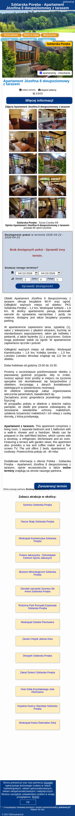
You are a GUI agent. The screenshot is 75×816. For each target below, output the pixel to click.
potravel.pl (68, 1)
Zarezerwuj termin (52, 487)
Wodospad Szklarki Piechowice (37, 622)
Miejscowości (49, 35)
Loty (9, 40)
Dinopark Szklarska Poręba (37, 656)
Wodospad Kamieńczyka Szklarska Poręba (37, 540)
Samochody (28, 40)
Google (48, 782)
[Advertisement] (37, 773)
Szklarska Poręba (58, 43)
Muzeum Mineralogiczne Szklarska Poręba (37, 574)
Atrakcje (47, 40)
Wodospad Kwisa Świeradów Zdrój (37, 723)
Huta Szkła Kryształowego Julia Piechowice (37, 691)
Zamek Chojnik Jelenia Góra (37, 639)
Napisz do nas (38, 809)
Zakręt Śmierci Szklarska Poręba (37, 673)
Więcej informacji (39, 101)
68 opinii (37, 228)
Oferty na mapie (31, 35)
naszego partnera (50, 471)
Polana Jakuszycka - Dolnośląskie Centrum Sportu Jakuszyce (37, 557)
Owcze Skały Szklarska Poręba (37, 522)
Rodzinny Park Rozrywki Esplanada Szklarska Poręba (37, 607)
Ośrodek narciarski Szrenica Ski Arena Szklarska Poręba (37, 590)
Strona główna (11, 35)
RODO (35, 797)
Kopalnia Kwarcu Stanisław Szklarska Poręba (37, 708)
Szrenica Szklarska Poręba (37, 505)
